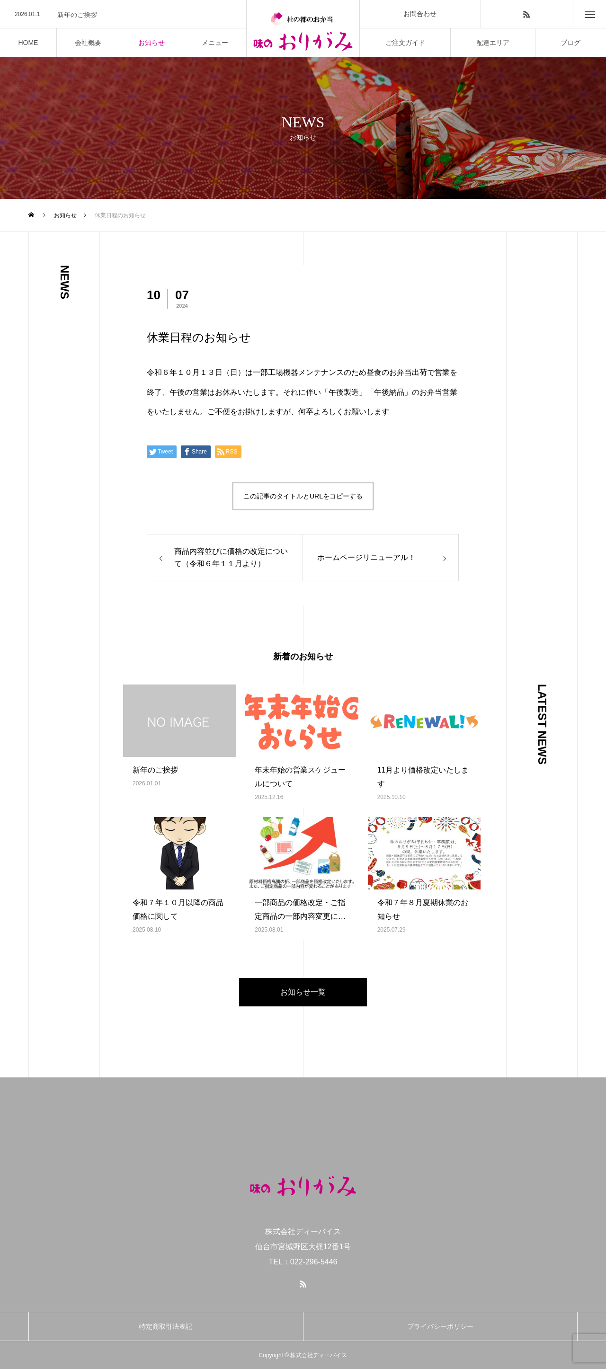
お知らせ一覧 (303, 992)
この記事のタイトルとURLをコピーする (303, 496)
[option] (123, 14)
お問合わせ (420, 14)
